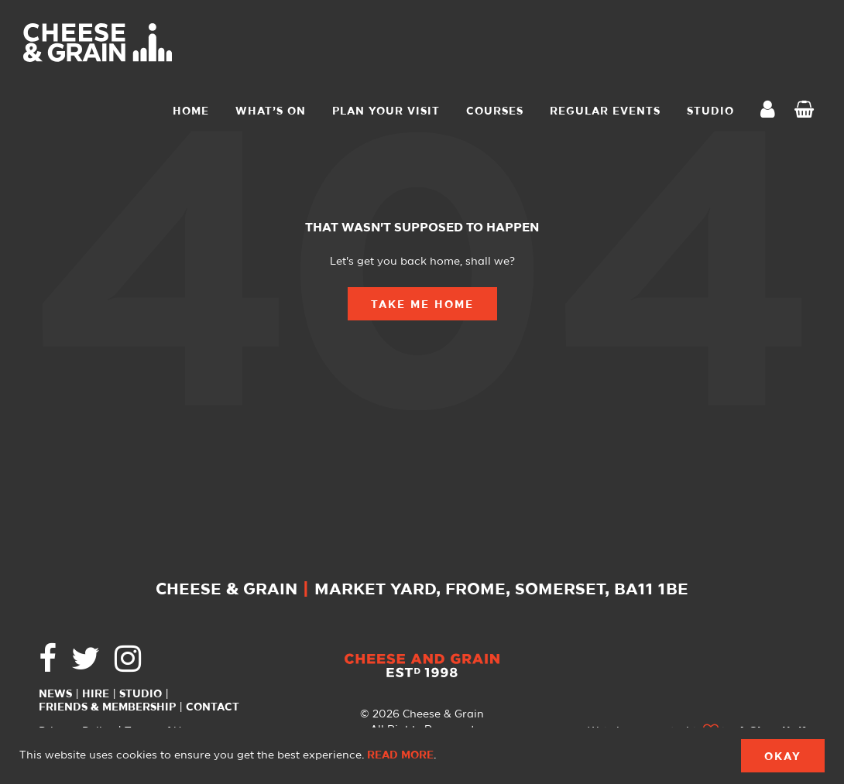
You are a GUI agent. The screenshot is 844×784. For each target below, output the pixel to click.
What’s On (270, 111)
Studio (140, 694)
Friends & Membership (107, 707)
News (55, 694)
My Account (772, 111)
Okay (782, 757)
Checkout (807, 111)
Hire (95, 694)
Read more (400, 755)
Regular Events (605, 111)
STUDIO (710, 111)
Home (191, 111)
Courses (494, 111)
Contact (212, 707)
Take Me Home (422, 305)
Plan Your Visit (386, 111)
